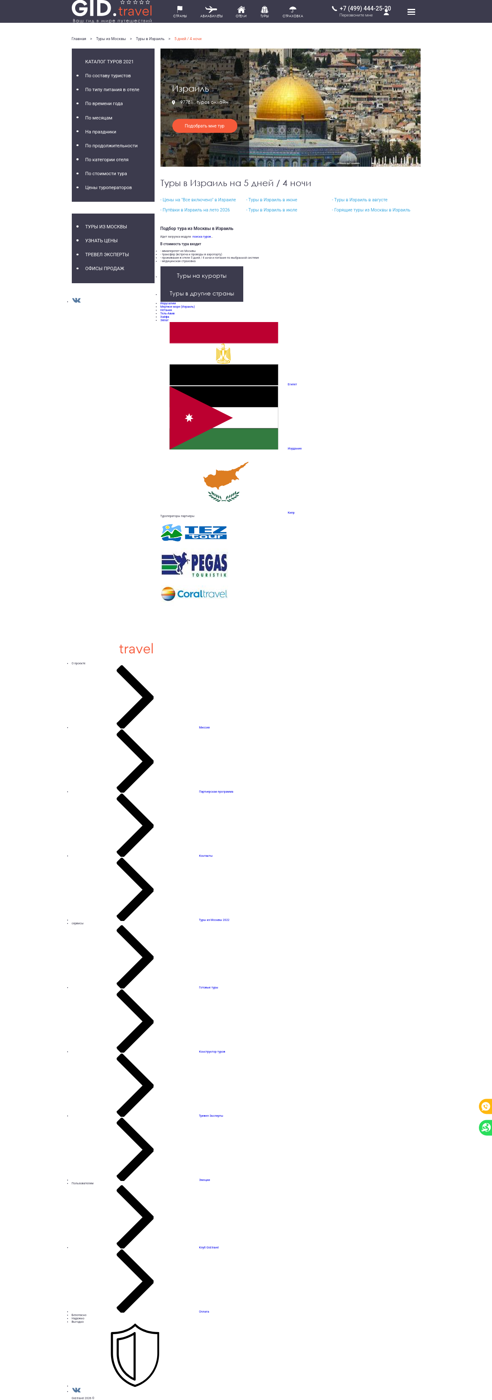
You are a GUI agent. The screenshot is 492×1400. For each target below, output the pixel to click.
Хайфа (164, 317)
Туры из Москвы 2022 (214, 920)
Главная (79, 39)
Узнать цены (101, 241)
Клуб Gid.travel (209, 1247)
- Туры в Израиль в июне (271, 200)
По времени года (104, 103)
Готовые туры (208, 987)
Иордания (295, 448)
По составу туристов (108, 76)
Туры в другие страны (202, 293)
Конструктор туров (212, 1051)
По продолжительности (111, 146)
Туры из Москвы (111, 39)
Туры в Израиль (150, 39)
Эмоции (204, 1180)
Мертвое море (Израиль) (177, 307)
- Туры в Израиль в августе (360, 200)
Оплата (204, 1311)
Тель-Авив (167, 313)
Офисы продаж (105, 268)
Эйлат (164, 320)
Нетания (166, 310)
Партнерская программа (216, 791)
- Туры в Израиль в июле (271, 210)
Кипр (291, 513)
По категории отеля (107, 159)
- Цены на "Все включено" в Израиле (198, 200)
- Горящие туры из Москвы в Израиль (371, 210)
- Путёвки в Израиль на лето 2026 (195, 210)
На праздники (101, 132)
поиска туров (201, 236)
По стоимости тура (106, 173)
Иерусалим (168, 303)
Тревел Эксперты (107, 254)
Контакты (205, 856)
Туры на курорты (201, 275)
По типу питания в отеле (112, 89)
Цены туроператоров (108, 187)
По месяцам (98, 118)
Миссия (204, 727)
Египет (292, 384)
